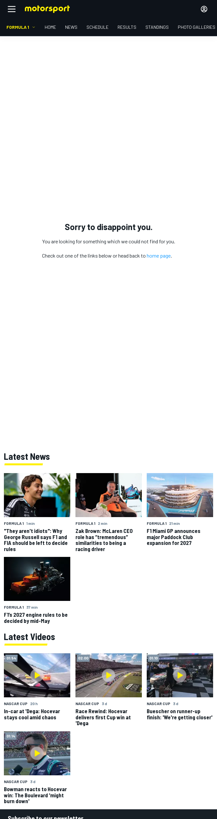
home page (159, 255)
